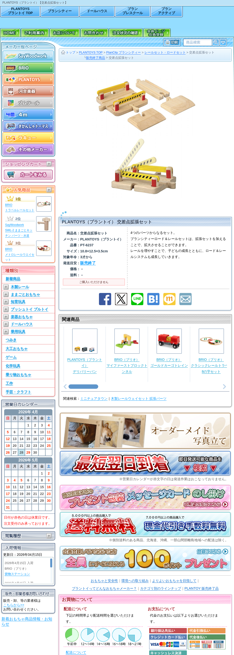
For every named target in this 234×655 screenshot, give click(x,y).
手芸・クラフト (18, 392)
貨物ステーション (17, 574)
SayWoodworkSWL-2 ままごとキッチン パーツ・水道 (18, 230)
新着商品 (13, 279)
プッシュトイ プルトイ (29, 309)
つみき (11, 340)
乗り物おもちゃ (18, 374)
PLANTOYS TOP (91, 52)
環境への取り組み (135, 574)
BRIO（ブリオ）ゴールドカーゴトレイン (169, 341)
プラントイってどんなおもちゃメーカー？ (104, 582)
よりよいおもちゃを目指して (174, 574)
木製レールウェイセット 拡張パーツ (138, 392)
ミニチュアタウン (93, 392)
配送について (76, 646)
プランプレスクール (132, 11)
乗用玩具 (18, 331)
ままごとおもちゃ (25, 294)
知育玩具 (18, 302)
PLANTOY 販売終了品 (202, 582)
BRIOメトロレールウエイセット (19, 254)
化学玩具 (13, 366)
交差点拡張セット (201, 52)
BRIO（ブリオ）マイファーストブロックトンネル (127, 344)
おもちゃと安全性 (104, 574)
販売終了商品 (95, 58)
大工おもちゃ (17, 348)
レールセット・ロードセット (165, 52)
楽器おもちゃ (22, 317)
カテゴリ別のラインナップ (160, 582)
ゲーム (11, 357)
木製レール (20, 287)
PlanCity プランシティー (123, 52)
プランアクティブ (166, 11)
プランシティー (60, 11)
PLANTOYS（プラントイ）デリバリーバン (84, 344)
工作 (9, 383)
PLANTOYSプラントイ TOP (20, 11)
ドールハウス (97, 11)
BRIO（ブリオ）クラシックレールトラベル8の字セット (211, 344)
